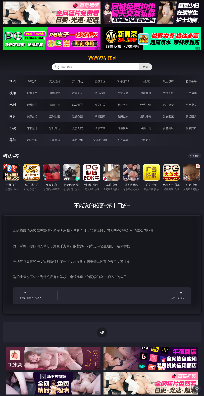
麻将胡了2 (123, 81)
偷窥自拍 (32, 116)
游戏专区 (100, 81)
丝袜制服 (145, 93)
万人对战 (77, 81)
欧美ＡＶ (77, 93)
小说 (12, 128)
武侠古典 (100, 128)
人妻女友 (77, 128)
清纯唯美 (145, 116)
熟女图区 (168, 116)
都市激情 (32, 128)
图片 (12, 116)
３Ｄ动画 (100, 93)
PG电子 (31, 81)
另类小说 (145, 128)
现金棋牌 (168, 81)
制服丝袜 (123, 105)
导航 (12, 140)
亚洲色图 (54, 116)
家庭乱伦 (54, 128)
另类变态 (191, 105)
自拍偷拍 (54, 93)
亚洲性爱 (32, 105)
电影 (12, 104)
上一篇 (38, 296)
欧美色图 (77, 116)
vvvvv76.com (102, 58)
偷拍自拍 (54, 105)
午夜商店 (54, 140)
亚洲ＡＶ (32, 93)
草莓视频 (77, 140)
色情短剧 (145, 140)
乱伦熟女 (168, 105)
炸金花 (146, 81)
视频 (12, 93)
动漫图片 (100, 116)
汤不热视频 (100, 140)
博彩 (12, 81)
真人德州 (54, 81)
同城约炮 (32, 140)
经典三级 (145, 105)
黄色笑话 (168, 128)
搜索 (145, 67)
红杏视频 (123, 140)
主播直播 (168, 93)
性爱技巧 (191, 128)
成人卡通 (77, 105)
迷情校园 (123, 128)
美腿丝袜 (123, 116)
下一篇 (166, 296)
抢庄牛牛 (191, 81)
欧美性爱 (100, 105)
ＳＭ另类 (191, 93)
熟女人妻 (123, 93)
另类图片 (191, 116)
